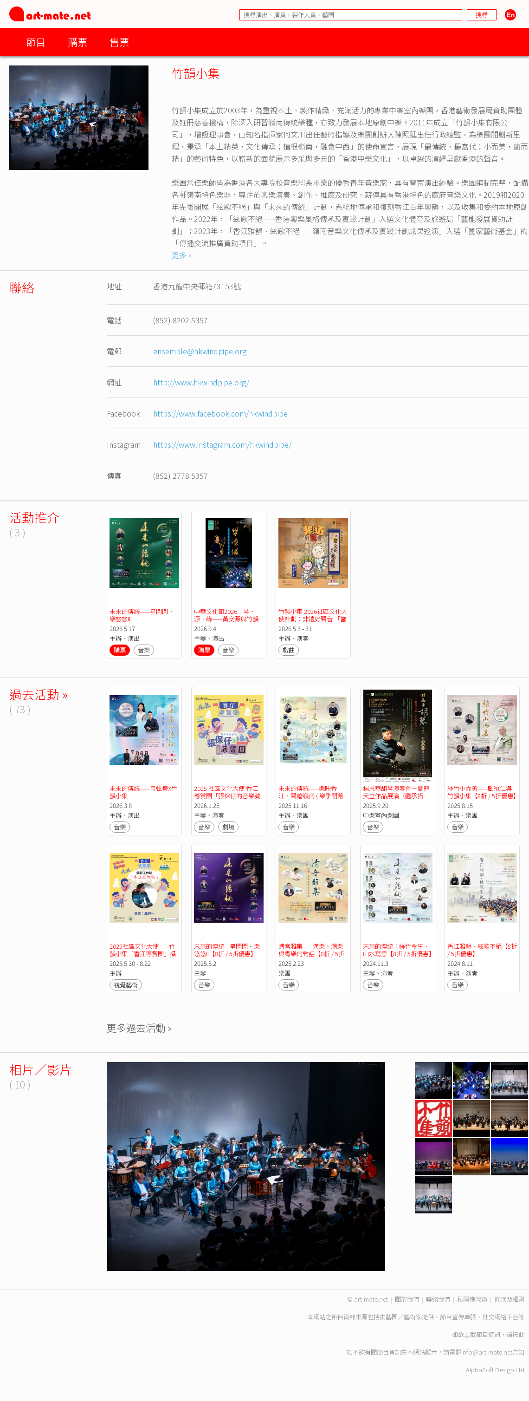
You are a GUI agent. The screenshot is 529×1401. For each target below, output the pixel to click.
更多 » (182, 255)
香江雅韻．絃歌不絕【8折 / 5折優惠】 (482, 950)
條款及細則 (509, 1299)
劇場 (228, 826)
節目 (35, 41)
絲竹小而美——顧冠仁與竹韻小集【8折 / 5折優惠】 (483, 792)
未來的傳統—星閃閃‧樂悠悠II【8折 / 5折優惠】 (227, 950)
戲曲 (289, 649)
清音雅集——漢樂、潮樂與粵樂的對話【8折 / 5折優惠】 (311, 953)
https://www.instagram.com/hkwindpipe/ (222, 444)
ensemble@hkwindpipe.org (199, 351)
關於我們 (407, 1299)
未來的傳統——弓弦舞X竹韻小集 (143, 792)
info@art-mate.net (486, 1352)
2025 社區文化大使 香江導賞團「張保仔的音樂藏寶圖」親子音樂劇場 (227, 796)
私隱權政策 (472, 1299)
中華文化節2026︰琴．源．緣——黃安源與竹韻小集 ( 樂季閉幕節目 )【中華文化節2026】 (228, 622)
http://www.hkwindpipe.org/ (201, 382)
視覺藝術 (126, 984)
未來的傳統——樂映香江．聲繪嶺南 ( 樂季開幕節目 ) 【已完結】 (310, 796)
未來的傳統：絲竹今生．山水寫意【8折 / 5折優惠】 (399, 950)
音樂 (144, 649)
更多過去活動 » (139, 1027)
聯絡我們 (438, 1299)
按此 (518, 1334)
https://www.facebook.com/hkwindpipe (220, 413)
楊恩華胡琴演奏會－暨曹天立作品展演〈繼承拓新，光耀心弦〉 (396, 796)
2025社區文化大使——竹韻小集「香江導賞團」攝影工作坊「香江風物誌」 (143, 953)
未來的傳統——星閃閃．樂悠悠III (142, 615)
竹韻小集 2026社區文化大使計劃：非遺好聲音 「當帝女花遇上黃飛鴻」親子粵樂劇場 (312, 622)
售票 (119, 41)
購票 (77, 41)
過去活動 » (38, 694)
